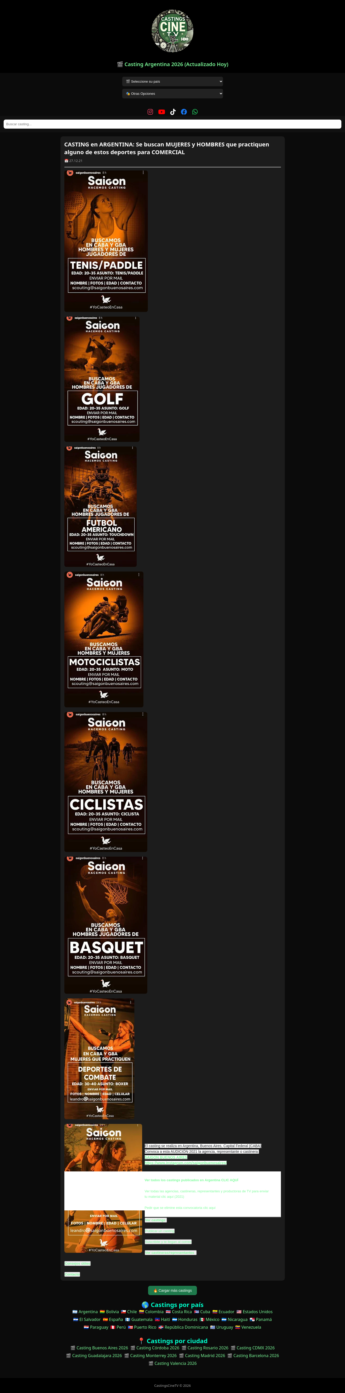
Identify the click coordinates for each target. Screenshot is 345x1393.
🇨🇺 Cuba (202, 1311)
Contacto (72, 1274)
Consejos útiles (77, 1263)
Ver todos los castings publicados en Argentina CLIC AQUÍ (191, 1180)
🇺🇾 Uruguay (221, 1327)
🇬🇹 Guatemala (139, 1319)
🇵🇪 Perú (118, 1327)
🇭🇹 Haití (162, 1319)
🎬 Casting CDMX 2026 (253, 1348)
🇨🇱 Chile (129, 1311)
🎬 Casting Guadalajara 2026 (94, 1355)
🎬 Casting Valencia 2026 (172, 1363)
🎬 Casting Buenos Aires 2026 (99, 1348)
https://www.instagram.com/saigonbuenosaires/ (186, 1163)
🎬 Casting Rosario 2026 (204, 1348)
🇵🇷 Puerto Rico (142, 1327)
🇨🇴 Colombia (151, 1311)
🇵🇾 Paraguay (96, 1327)
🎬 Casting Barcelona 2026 (253, 1355)
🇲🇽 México (209, 1319)
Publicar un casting (159, 1231)
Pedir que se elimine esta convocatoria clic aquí (180, 1208)
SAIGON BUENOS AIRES (166, 1157)
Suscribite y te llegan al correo (168, 1242)
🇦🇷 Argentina (85, 1311)
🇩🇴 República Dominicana (183, 1327)
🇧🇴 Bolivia (109, 1311)
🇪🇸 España (113, 1319)
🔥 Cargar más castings (172, 1290)
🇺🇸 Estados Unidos (254, 1311)
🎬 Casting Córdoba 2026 (154, 1348)
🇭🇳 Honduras (184, 1319)
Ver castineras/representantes (170, 1253)
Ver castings (155, 1220)
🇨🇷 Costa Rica (179, 1311)
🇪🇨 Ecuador (223, 1311)
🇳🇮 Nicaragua (234, 1319)
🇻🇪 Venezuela (248, 1327)
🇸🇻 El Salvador (87, 1319)
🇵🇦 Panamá (261, 1319)
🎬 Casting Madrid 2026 (202, 1355)
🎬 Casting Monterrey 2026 (150, 1355)
